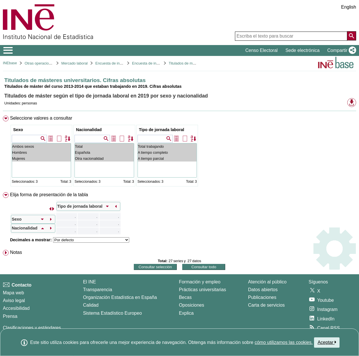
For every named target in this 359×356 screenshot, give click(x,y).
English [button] (348, 7)
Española (104, 152)
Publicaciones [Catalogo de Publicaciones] (262, 297)
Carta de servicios (266, 305)
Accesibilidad (16, 308)
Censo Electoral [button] (261, 50)
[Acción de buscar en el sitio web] (351, 35)
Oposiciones (191, 305)
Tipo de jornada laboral (161, 129)
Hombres (41, 152)
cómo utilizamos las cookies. (284, 342)
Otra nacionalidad (104, 158)
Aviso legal (14, 300)
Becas (185, 297)
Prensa (10, 316)
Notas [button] (16, 252)
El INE (89, 281)
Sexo (18, 129)
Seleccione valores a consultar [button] (41, 118)
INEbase (10, 63)
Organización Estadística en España (120, 297)
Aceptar (326, 342)
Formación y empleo (199, 281)
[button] (340, 50)
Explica (186, 313)
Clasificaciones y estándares (32, 327)
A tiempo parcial (167, 158)
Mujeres (41, 158)
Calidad (91, 305)
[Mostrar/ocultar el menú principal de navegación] (8, 50)
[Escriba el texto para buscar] (291, 36)
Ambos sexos (41, 146)
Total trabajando (167, 146)
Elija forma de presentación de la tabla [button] (49, 194)
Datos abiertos (263, 289)
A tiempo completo (167, 152)
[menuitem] (179, 152)
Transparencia (97, 289)
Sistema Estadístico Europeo (112, 313)
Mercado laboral (74, 63)
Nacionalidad (89, 129)
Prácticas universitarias (202, 289)
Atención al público (267, 281)
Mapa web (13, 292)
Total (104, 146)
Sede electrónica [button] (302, 50)
